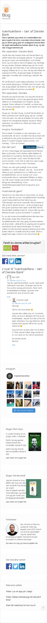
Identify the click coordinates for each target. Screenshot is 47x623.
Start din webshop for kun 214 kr (21, 605)
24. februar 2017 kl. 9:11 (16, 280)
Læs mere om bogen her (16, 458)
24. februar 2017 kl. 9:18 (21, 303)
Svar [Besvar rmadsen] (13, 345)
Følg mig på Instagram (24, 410)
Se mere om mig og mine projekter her (22, 543)
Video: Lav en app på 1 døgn (19, 591)
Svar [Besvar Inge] (8, 297)
